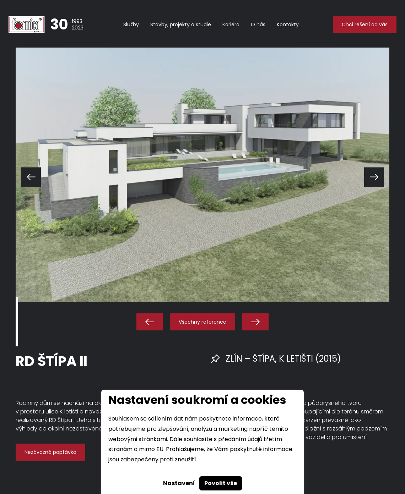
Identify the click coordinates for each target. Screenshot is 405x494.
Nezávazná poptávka (50, 452)
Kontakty (288, 24)
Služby (131, 24)
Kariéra (230, 24)
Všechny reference (202, 321)
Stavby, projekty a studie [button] (180, 24)
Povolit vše (220, 483)
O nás (258, 24)
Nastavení (179, 483)
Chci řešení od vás (365, 24)
